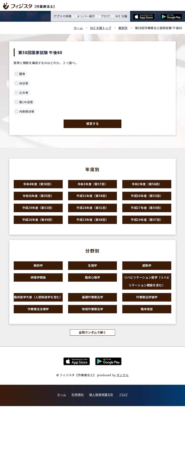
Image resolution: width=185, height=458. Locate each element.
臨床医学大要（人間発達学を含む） (38, 336)
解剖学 (123, 28)
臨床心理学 (92, 302)
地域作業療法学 (92, 357)
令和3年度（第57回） (92, 189)
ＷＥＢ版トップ (100, 28)
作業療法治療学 (38, 357)
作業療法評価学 (146, 330)
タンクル (123, 427)
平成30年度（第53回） (146, 205)
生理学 (92, 286)
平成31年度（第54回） (92, 205)
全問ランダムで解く (92, 383)
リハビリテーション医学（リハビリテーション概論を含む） (146, 308)
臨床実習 (147, 357)
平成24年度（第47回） (146, 237)
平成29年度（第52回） (38, 221)
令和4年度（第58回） (38, 189)
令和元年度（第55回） (38, 205)
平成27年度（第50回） (146, 221)
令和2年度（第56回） (146, 189)
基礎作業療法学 (92, 330)
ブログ (123, 446)
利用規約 (78, 446)
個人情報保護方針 (101, 446)
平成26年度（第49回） (38, 237)
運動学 (146, 286)
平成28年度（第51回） (92, 221)
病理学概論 (38, 302)
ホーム (78, 28)
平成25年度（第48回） (92, 237)
